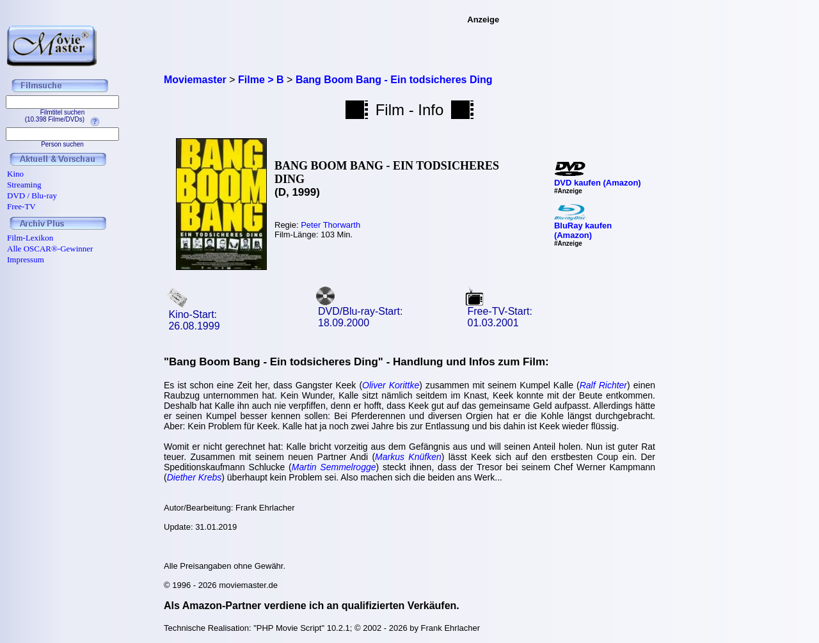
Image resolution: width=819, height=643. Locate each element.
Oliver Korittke (390, 385)
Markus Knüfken (408, 457)
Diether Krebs (194, 477)
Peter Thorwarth (330, 225)
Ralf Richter (603, 385)
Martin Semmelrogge (334, 467)
